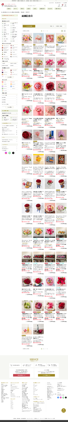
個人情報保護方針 (23, 418)
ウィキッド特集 (24, 384)
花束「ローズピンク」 (60, 118)
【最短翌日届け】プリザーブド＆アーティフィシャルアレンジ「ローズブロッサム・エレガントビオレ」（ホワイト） (27, 267)
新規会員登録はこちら (21, 375)
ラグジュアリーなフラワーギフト (27, 410)
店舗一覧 (57, 8)
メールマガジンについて (60, 389)
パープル (12, 404)
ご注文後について (59, 385)
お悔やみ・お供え (4, 386)
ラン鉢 (12, 391)
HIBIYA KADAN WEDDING (37, 410)
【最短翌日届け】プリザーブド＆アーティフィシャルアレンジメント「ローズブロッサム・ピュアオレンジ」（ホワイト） (61, 243)
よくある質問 (64, 2)
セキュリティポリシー (30, 418)
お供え (35, 8)
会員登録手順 (49, 397)
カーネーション (35, 389)
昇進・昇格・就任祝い (4, 394)
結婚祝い (2, 391)
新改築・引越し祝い (4, 393)
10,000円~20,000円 (5, 65)
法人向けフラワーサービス (26, 411)
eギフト (15, 8)
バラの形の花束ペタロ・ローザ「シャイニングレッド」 (50, 95)
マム (34, 387)
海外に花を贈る (9, 127)
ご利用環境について (60, 388)
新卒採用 (46, 418)
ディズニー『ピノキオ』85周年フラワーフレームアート (61, 168)
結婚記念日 (42, 8)
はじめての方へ (51, 2)
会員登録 (48, 396)
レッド (12, 400)
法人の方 (50, 8)
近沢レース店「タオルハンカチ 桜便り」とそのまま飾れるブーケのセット (38, 144)
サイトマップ (42, 418)
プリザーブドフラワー (14, 387)
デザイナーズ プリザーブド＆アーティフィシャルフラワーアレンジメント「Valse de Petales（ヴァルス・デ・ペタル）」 (38, 49)
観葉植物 (12, 390)
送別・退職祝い (3, 395)
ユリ (34, 393)
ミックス (12, 408)
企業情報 (14, 418)
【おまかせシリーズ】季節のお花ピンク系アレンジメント (50, 242)
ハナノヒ (9, 132)
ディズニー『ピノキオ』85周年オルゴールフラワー (50, 168)
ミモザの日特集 (24, 390)
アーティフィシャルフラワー (15, 388)
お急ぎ (28, 8)
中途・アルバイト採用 (51, 418)
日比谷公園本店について (37, 409)
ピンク (12, 401)
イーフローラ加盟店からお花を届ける (9, 125)
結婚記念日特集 (24, 391)
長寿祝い (2, 396)
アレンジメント (13, 384)
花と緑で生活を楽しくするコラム (7, 139)
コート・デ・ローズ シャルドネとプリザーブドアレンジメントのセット (27, 338)
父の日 (2, 387)
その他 (48, 399)
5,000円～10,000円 (13, 63)
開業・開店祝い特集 (25, 405)
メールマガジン (49, 398)
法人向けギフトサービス (6, 113)
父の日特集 (23, 386)
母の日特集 (23, 385)
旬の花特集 (23, 392)
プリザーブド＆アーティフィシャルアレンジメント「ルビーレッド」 (50, 193)
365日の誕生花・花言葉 (6, 141)
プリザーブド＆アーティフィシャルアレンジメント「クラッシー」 (50, 217)
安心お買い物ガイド (58, 2)
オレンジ (12, 403)
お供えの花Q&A (24, 395)
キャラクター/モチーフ (14, 386)
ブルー (12, 405)
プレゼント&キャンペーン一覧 (37, 399)
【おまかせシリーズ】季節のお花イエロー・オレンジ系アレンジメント (38, 242)
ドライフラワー (13, 389)
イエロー (12, 402)
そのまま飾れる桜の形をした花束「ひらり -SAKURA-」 (50, 120)
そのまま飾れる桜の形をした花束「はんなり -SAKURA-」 (38, 120)
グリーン (12, 406)
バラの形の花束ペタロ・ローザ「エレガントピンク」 (38, 95)
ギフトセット (13, 394)
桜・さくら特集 (24, 389)
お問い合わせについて (60, 390)
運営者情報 (18, 418)
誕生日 (9, 8)
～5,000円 (3, 63)
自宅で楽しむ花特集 (25, 396)
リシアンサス (35, 390)
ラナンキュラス (35, 394)
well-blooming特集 (24, 388)
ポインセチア (35, 385)
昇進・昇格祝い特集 (25, 407)
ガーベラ (34, 388)
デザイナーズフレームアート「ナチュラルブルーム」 (50, 47)
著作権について (36, 418)
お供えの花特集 (24, 394)
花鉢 (11, 392)
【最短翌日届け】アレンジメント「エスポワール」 (61, 72)
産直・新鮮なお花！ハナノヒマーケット (9, 134)
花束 (11, 385)
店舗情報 (35, 407)
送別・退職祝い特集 (25, 393)
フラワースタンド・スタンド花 (15, 396)
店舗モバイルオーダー (37, 408)
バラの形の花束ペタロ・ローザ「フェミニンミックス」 (50, 290)
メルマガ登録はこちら (46, 375)
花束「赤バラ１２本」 (26, 289)
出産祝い (2, 390)
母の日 (22, 8)
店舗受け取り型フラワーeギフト (9, 130)
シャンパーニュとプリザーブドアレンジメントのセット (50, 144)
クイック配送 (35, 398)
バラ (34, 384)
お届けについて (59, 384)
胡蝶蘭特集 (23, 406)
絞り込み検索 (29, 26)
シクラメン (35, 386)
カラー (34, 391)
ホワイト (12, 407)
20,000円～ (12, 65)
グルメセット (13, 393)
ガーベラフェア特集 (25, 387)
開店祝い (2, 392)
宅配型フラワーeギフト (5, 129)
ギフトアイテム (13, 395)
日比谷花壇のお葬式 (36, 411)
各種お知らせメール (50, 395)
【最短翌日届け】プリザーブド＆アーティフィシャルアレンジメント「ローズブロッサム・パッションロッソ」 (50, 267)
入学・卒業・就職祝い (4, 385)
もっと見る (9, 77)
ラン (34, 392)
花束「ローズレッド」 (26, 142)
